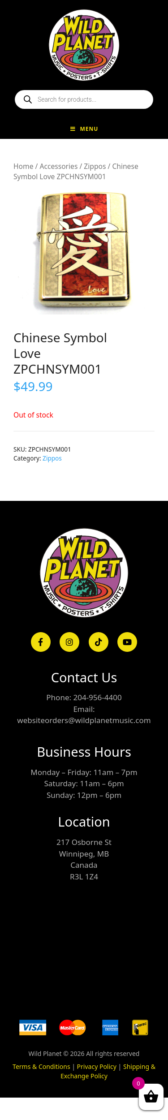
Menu (84, 129)
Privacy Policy (96, 1066)
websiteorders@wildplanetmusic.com (84, 720)
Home (23, 166)
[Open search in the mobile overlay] (84, 99)
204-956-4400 (97, 697)
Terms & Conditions (41, 1066)
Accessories (58, 166)
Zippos (95, 166)
